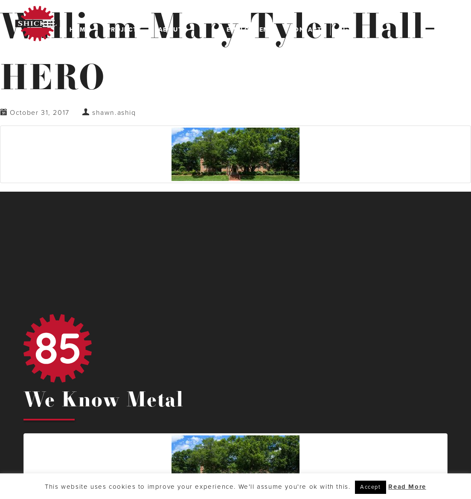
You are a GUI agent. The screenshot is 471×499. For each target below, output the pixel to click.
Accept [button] (370, 487)
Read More (407, 486)
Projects (124, 29)
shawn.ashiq (114, 112)
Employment (249, 29)
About (173, 29)
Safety (183, 63)
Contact (305, 29)
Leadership (184, 46)
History (184, 79)
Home (80, 29)
